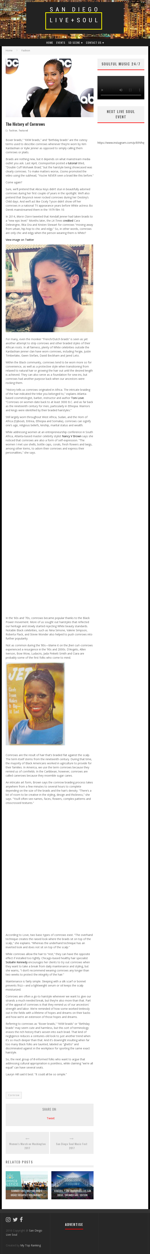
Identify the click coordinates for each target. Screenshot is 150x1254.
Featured (23, 130)
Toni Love (77, 398)
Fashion (13, 130)
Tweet (51, 1118)
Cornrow (13, 1095)
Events (60, 42)
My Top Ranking (30, 1245)
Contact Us (93, 42)
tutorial (72, 163)
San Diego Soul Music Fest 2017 (72, 1146)
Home (9, 50)
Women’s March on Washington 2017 (27, 1146)
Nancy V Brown (71, 436)
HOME (49, 42)
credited (68, 220)
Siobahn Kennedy (17, 962)
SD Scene (74, 42)
